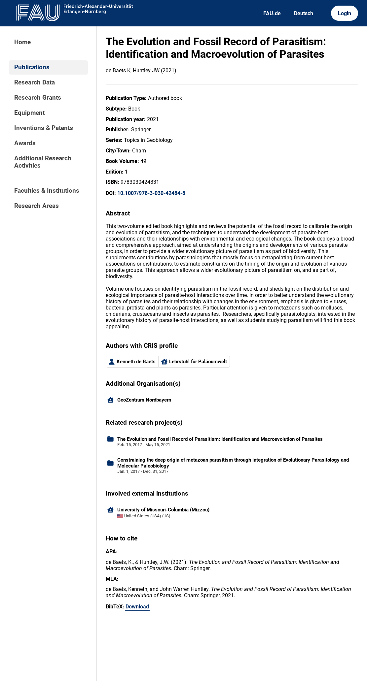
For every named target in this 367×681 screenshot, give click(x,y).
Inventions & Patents (43, 128)
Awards (25, 143)
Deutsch (303, 13)
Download (137, 606)
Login (344, 13)
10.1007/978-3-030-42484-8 (151, 193)
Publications (32, 67)
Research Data (34, 82)
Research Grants (37, 97)
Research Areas (36, 206)
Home (22, 42)
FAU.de (272, 13)
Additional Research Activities (42, 162)
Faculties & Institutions (46, 190)
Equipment (29, 112)
